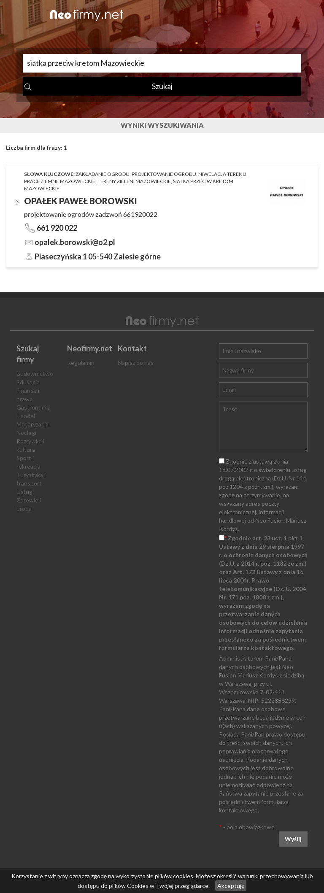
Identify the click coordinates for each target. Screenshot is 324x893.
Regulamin (80, 362)
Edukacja (28, 382)
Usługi (25, 491)
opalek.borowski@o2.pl (75, 242)
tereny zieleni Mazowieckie (134, 181)
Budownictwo (34, 373)
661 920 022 (57, 227)
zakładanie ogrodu (103, 174)
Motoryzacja (32, 424)
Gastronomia (33, 407)
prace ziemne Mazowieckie (59, 181)
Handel (25, 415)
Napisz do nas (136, 362)
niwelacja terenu (222, 174)
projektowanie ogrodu (164, 174)
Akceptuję (230, 885)
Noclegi (26, 432)
